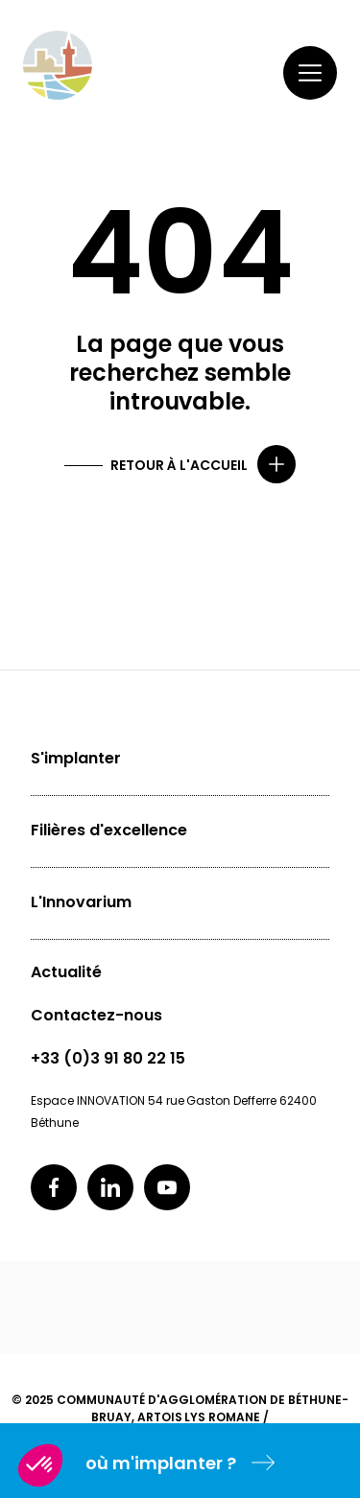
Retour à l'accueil (179, 465)
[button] (40, 1465)
